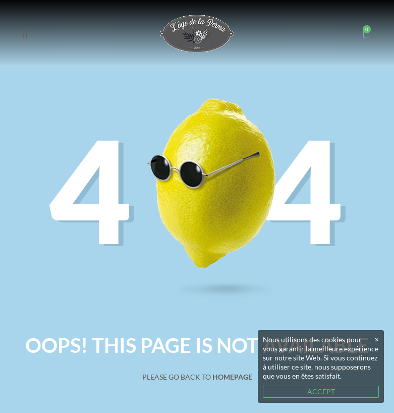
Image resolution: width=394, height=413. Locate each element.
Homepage (232, 377)
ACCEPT (321, 391)
